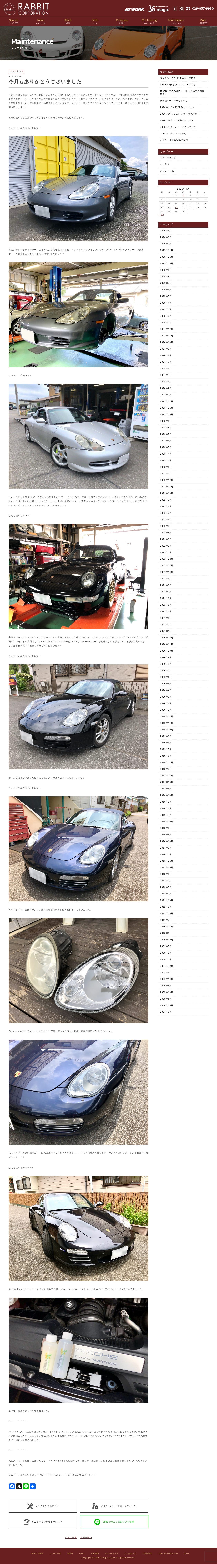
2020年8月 (166, 664)
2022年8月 (166, 506)
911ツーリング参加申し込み (43, 1522)
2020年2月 (166, 703)
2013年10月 (166, 867)
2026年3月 (166, 237)
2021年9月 (166, 578)
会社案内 (95, 1553)
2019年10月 (166, 729)
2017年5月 (166, 789)
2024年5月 (166, 368)
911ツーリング (168, 158)
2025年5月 (166, 296)
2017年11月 (166, 775)
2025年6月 (166, 290)
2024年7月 (166, 362)
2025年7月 (166, 283)
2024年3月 (166, 381)
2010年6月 (166, 933)
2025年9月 (166, 270)
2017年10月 (166, 782)
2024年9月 (166, 349)
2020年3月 (166, 697)
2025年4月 (166, 303)
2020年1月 (166, 710)
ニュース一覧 (55, 1553)
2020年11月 (166, 644)
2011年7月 (166, 920)
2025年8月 (166, 276)
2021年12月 (166, 559)
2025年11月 (166, 257)
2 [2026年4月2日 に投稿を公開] (183, 195)
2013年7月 (166, 880)
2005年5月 (166, 999)
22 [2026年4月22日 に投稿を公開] (176, 207)
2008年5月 (166, 959)
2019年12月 (166, 716)
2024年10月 (166, 342)
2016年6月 (166, 808)
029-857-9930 (203, 9)
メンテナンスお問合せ (43, 1506)
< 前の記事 (71, 1537)
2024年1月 (166, 395)
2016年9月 (166, 802)
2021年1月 (166, 631)
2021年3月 (166, 618)
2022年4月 (166, 532)
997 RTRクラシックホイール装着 (178, 84)
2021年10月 (166, 572)
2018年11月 (166, 762)
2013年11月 (166, 861)
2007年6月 (166, 972)
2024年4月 (166, 375)
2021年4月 (166, 611)
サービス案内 (37, 1553)
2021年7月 (166, 592)
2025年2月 (166, 316)
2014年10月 (166, 841)
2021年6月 (166, 598)
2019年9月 (166, 736)
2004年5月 (166, 1012)
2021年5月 (166, 605)
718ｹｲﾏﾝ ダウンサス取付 (173, 133)
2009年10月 (166, 940)
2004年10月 (166, 1005)
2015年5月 (166, 834)
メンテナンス (167, 171)
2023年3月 (166, 460)
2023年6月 (166, 441)
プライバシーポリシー (168, 1553)
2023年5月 (166, 447)
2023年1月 (166, 473)
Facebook (174, 8)
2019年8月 (166, 743)
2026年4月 (166, 230)
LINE (181, 8)
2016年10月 (166, 795)
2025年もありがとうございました (178, 127)
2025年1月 (166, 322)
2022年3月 (166, 539)
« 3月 (161, 215)
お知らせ (164, 164)
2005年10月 (166, 992)
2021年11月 (166, 565)
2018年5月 (166, 769)
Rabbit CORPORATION (26, 8)
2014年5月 (166, 854)
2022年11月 (166, 487)
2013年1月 (166, 894)
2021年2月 (166, 624)
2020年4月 (166, 690)
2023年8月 (166, 427)
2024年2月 (166, 388)
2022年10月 (166, 493)
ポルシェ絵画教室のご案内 (174, 140)
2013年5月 (166, 887)
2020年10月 (166, 651)
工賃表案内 (147, 1553)
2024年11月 (166, 336)
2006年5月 (166, 985)
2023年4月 (166, 454)
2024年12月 (166, 329)
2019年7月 (166, 749)
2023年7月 (166, 434)
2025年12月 (166, 250)
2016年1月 (166, 815)
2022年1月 (166, 552)
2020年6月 (166, 677)
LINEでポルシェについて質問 (114, 1522)
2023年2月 (166, 467)
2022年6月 (166, 519)
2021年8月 (166, 585)
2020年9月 (166, 657)
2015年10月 (166, 821)
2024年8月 (166, 355)
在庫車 (70, 1553)
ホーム (187, 1553)
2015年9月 (166, 828)
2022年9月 (166, 500)
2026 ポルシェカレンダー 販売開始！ (180, 114)
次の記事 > (86, 1537)
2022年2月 (166, 546)
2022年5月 (166, 526)
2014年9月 (166, 848)
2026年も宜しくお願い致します (177, 120)
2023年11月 (166, 408)
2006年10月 (166, 979)
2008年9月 (166, 953)
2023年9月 (166, 421)
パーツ (82, 1553)
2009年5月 (166, 946)
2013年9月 (166, 874)
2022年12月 (166, 480)
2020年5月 (166, 683)
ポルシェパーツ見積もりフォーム (114, 1506)
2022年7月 (166, 513)
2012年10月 (166, 900)
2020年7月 (166, 670)
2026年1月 (166, 244)
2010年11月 (166, 926)
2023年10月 (166, 414)
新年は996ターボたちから (174, 101)
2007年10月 (166, 966)
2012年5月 (166, 907)
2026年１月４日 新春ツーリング (177, 107)
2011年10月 (166, 913)
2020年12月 (166, 638)
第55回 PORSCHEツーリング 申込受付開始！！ (182, 92)
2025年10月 (166, 263)
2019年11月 (166, 723)
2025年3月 (166, 309)
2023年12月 (166, 401)
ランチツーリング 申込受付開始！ (178, 78)
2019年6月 (166, 756)
